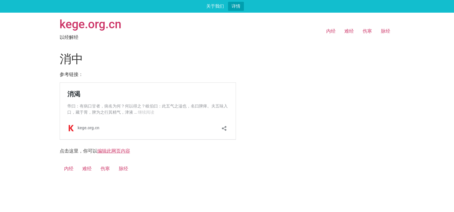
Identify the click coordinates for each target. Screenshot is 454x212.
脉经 (385, 31)
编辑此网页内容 (113, 151)
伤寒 (367, 31)
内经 (331, 31)
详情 (236, 6)
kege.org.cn (91, 24)
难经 (349, 31)
